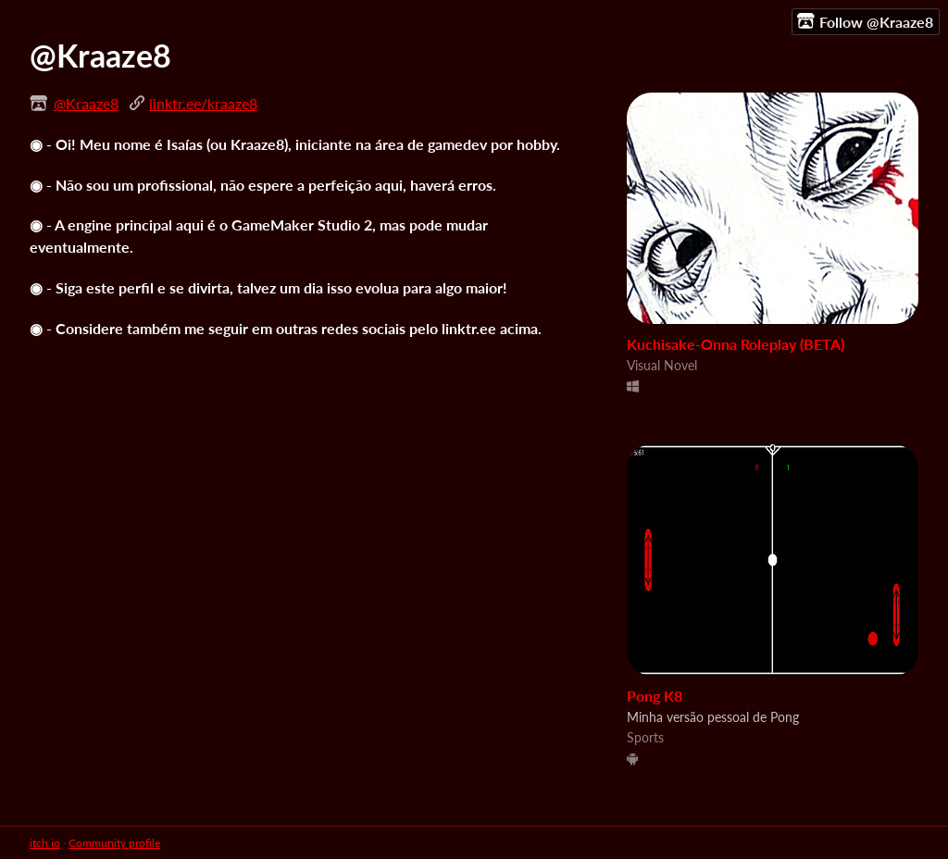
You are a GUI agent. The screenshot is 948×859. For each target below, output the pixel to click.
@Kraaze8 (86, 103)
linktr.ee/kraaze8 (203, 103)
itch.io (45, 843)
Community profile (114, 843)
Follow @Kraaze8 (865, 21)
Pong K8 (654, 695)
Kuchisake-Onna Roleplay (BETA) (735, 344)
